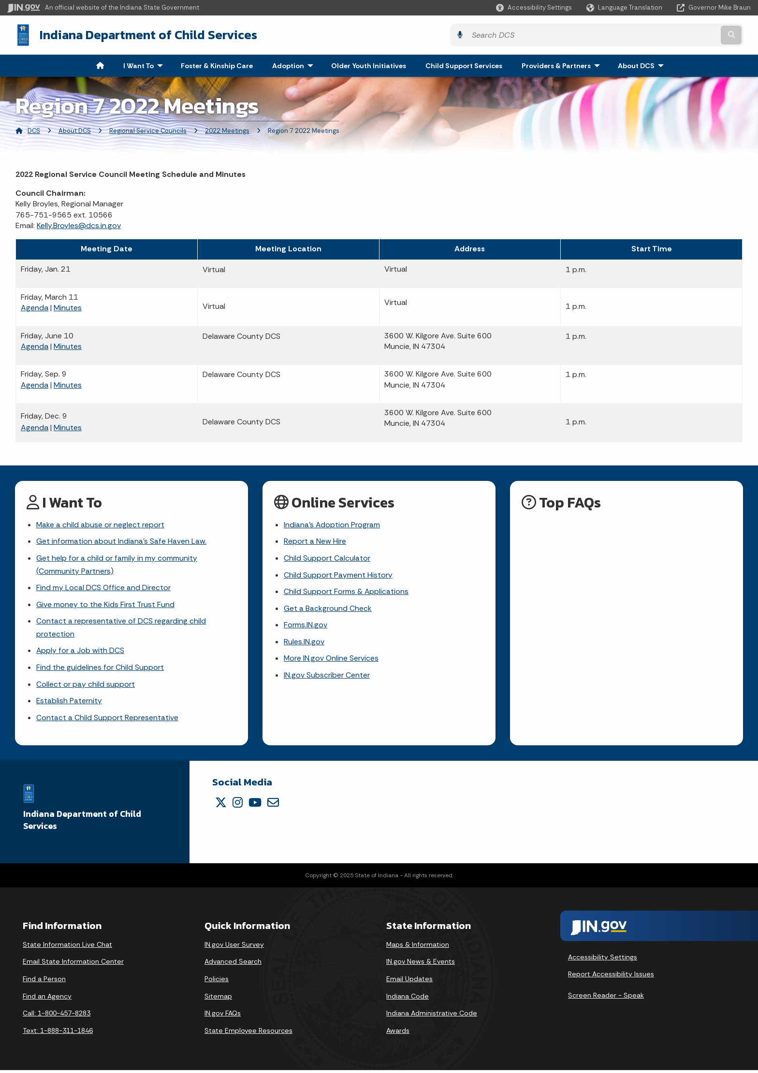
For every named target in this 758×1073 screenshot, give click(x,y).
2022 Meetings (227, 130)
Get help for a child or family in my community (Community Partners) (116, 564)
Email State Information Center (73, 964)
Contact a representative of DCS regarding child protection (121, 628)
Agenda (34, 307)
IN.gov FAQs (222, 1016)
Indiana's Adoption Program (332, 524)
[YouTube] (255, 805)
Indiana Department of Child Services (140, 34)
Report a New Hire (315, 541)
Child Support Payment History (338, 575)
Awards (397, 1033)
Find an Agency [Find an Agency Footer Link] (47, 998)
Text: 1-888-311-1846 (58, 1033)
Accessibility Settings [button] (602, 960)
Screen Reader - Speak (606, 998)
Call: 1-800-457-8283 (56, 1016)
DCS (34, 130)
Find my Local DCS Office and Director (103, 588)
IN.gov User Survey (234, 947)
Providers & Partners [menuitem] (563, 64)
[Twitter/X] (221, 805)
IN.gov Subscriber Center (327, 677)
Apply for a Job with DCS (80, 652)
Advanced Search (233, 964)
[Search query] (659, 34)
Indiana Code (407, 998)
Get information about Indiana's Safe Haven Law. (121, 541)
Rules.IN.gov (304, 643)
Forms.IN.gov (305, 626)
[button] (534, 7)
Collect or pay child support (85, 687)
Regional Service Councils (148, 130)
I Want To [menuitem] (145, 64)
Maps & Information (417, 947)
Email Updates (409, 981)
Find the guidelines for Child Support (100, 670)
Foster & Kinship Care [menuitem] (217, 64)
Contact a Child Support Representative (107, 720)
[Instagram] (238, 805)
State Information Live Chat (67, 947)
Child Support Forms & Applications (346, 592)
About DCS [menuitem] (643, 64)
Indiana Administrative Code (431, 1016)
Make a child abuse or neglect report (100, 524)
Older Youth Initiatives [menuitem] (368, 64)
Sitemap (218, 998)
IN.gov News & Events (420, 964)
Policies (216, 981)
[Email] (273, 805)
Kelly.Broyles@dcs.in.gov (79, 224)
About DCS (74, 130)
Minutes (68, 307)
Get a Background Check (328, 609)
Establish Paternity (69, 703)
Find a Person (44, 981)
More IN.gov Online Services (331, 660)
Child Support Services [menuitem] (463, 64)
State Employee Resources (248, 1033)
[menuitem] (100, 65)
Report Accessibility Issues (611, 976)
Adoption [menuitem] (295, 64)
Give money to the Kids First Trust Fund (105, 605)
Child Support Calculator (327, 558)
